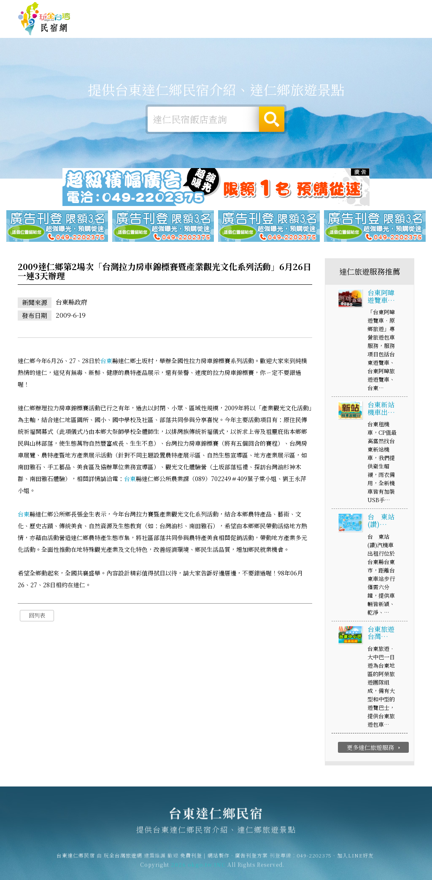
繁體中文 (391, 9)
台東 (106, 361)
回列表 (37, 616)
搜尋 (271, 119)
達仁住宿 (162, 25)
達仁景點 (364, 31)
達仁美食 (263, 27)
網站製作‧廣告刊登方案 (332, 9)
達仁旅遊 (229, 26)
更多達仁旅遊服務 (374, 748)
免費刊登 (286, 9)
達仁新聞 (330, 30)
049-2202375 (314, 859)
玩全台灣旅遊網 (250, 9)
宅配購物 (398, 33)
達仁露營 (195, 26)
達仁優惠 (297, 28)
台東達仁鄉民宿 (44, 19)
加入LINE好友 (355, 859)
